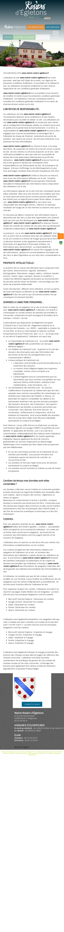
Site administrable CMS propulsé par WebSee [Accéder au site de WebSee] (30, 753)
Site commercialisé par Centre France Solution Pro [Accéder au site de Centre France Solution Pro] (18, 752)
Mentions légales (21, 747)
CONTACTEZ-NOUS (32, 704)
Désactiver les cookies (44, 599)
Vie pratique (53, 27)
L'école (8, 37)
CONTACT (55, 37)
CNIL (24, 460)
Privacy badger (32, 668)
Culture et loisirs (24, 37)
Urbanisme (43, 37)
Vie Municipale (36, 27)
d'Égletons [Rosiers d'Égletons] (14, 27)
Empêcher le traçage (43, 632)
